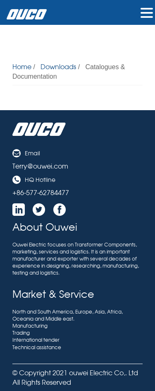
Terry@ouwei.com (40, 166)
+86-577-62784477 (40, 192)
